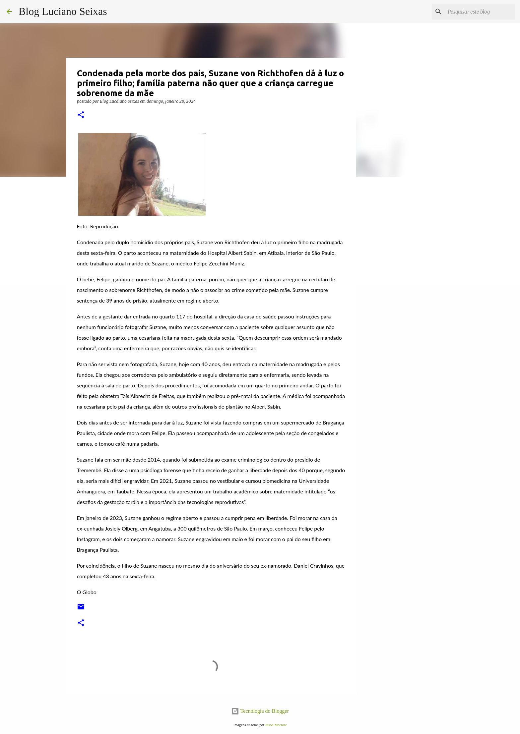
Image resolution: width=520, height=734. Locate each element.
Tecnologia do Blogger (260, 711)
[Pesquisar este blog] (480, 12)
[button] (81, 115)
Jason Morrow (276, 725)
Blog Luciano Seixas (63, 11)
